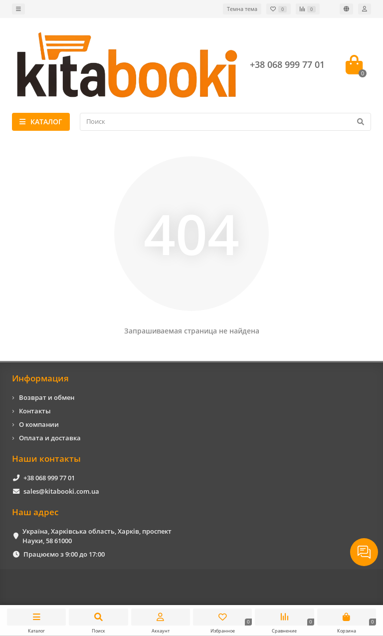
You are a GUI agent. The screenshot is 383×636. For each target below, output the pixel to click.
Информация (40, 378)
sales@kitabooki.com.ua (61, 491)
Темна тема (242, 8)
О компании (39, 424)
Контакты (35, 410)
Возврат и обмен (46, 397)
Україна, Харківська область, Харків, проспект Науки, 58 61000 (97, 536)
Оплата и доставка (50, 437)
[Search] (225, 122)
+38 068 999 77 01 (49, 477)
